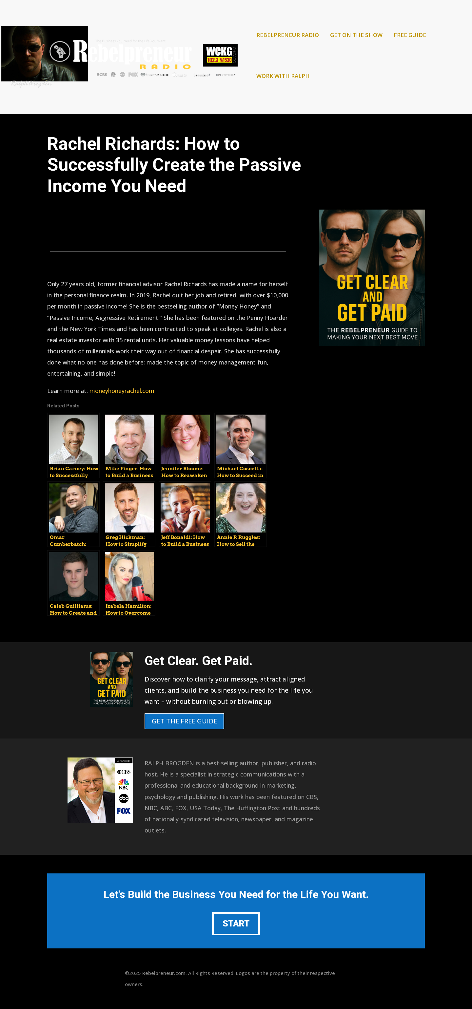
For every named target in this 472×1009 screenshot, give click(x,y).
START (236, 924)
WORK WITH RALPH (283, 77)
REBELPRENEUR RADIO (287, 36)
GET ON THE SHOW (356, 36)
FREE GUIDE (410, 36)
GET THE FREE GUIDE (184, 721)
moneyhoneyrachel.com (121, 391)
